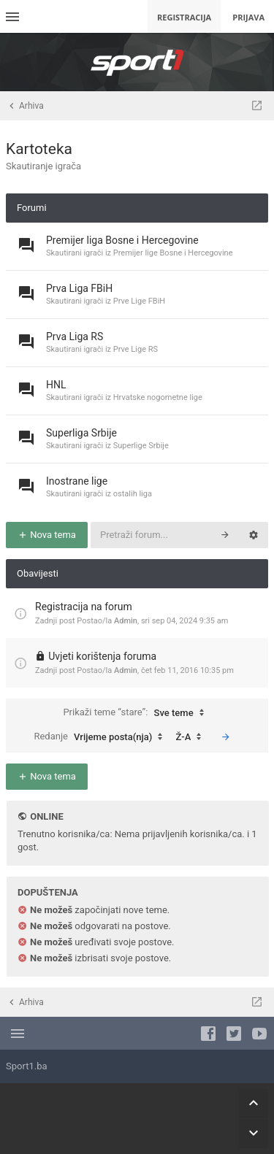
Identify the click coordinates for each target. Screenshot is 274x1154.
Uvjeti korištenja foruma (102, 656)
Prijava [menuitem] (248, 17)
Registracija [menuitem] (184, 17)
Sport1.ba (26, 1066)
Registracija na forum (83, 606)
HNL (56, 385)
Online (46, 816)
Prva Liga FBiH (79, 288)
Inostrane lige (76, 481)
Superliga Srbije (81, 433)
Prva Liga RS (74, 336)
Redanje (102, 737)
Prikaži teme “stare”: (136, 713)
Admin (125, 621)
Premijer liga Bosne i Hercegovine (122, 240)
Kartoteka (39, 149)
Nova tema (47, 534)
